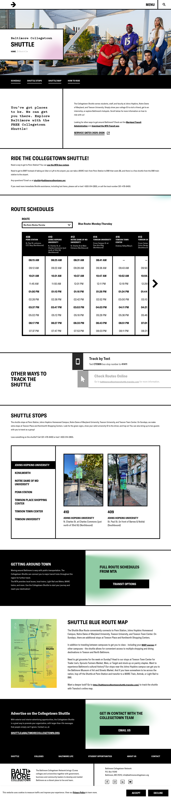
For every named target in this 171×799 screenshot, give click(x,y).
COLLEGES (39, 756)
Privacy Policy (79, 792)
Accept (136, 793)
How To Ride (74, 80)
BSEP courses (148, 645)
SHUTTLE (15, 756)
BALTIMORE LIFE (66, 756)
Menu (150, 4)
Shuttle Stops (34, 80)
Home (13, 51)
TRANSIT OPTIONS (124, 584)
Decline (158, 793)
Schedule (16, 80)
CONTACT (155, 756)
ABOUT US (131, 756)
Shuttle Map (54, 80)
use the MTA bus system (58, 164)
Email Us (124, 730)
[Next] (155, 284)
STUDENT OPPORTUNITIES (100, 756)
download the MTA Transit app (105, 125)
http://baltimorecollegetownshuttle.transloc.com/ (116, 684)
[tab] (33, 465)
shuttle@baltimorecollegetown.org (49, 180)
